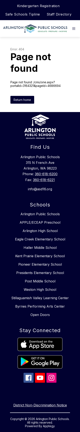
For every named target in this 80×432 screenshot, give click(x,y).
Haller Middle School (40, 247)
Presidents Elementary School (40, 273)
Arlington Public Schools (40, 214)
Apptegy (49, 426)
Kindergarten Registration (38, 6)
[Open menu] (74, 28)
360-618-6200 (46, 174)
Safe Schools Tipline (22, 14)
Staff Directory (59, 14)
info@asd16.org (40, 189)
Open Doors (40, 315)
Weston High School (40, 289)
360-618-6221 (44, 180)
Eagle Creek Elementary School (40, 239)
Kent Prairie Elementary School (40, 256)
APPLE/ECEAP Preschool (40, 222)
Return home (22, 100)
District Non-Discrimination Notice (40, 405)
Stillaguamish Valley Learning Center (40, 298)
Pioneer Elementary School (40, 264)
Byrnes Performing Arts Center (40, 306)
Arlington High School (40, 231)
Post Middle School (40, 281)
